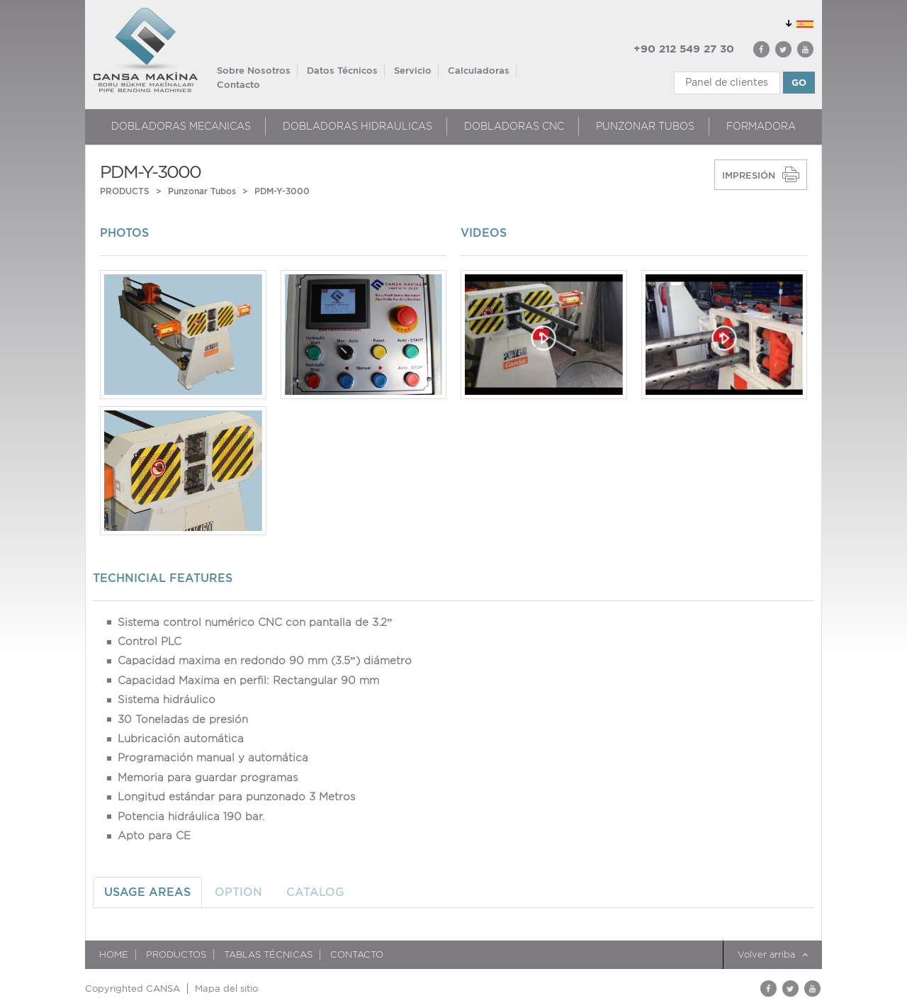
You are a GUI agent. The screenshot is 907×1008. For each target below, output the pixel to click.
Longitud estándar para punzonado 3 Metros (236, 796)
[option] (273, 406)
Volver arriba (773, 954)
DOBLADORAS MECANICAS (181, 126)
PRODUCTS (125, 191)
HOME (113, 954)
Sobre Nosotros (254, 70)
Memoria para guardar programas (208, 777)
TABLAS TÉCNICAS (268, 954)
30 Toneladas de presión (183, 719)
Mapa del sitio (226, 988)
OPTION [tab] (238, 892)
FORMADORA (761, 126)
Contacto (238, 84)
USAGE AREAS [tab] (147, 892)
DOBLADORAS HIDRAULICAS (357, 126)
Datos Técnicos (342, 70)
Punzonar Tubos (645, 126)
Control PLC (149, 641)
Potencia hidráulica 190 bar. (191, 816)
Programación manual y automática (213, 757)
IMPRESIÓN (748, 175)
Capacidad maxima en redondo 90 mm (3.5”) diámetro (265, 660)
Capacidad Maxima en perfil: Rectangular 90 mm (248, 680)
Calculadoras (478, 70)
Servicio (413, 70)
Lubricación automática (181, 738)
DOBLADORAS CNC (514, 126)
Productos (176, 954)
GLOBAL (797, 21)
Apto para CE (154, 835)
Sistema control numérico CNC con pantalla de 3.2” (255, 622)
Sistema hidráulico (166, 699)
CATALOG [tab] (315, 892)
